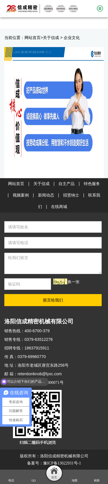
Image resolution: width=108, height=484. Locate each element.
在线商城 (59, 207)
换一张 (73, 282)
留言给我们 (53, 300)
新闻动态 (46, 195)
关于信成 (51, 38)
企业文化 (72, 38)
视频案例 (21, 195)
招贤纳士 (71, 195)
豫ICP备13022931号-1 (62, 463)
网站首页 (32, 38)
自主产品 (66, 184)
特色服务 (92, 184)
